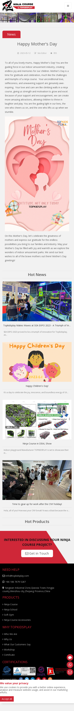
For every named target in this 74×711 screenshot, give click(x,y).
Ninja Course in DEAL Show (37, 443)
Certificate (9, 654)
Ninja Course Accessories (17, 619)
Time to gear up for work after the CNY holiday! (37, 504)
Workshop (9, 649)
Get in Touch (37, 553)
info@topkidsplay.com (17, 575)
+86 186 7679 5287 (15, 581)
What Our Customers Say (17, 644)
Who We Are (10, 634)
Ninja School (10, 609)
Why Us (8, 639)
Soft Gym (9, 614)
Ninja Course (11, 604)
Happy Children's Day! (37, 385)
